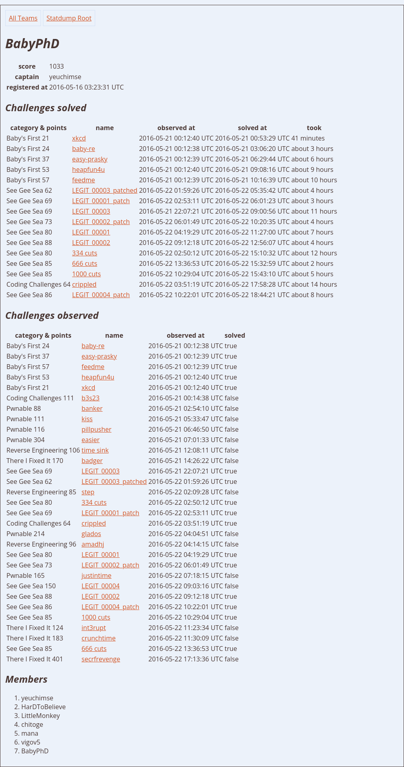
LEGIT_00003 (91, 211)
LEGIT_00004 (101, 585)
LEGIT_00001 (91, 232)
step (88, 492)
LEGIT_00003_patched (105, 190)
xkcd (79, 138)
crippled (84, 284)
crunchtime (99, 638)
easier (91, 439)
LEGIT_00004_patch (101, 294)
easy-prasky (90, 159)
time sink (95, 450)
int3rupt (94, 627)
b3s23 (91, 398)
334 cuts (84, 253)
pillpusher (96, 429)
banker (92, 408)
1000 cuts (86, 273)
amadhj (93, 544)
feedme (83, 179)
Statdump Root (69, 18)
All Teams (23, 18)
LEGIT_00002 (91, 242)
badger (92, 460)
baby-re (83, 148)
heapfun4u (88, 169)
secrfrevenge (101, 659)
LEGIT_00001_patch (101, 200)
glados (91, 533)
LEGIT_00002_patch (101, 221)
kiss (87, 418)
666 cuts (84, 263)
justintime (97, 575)
